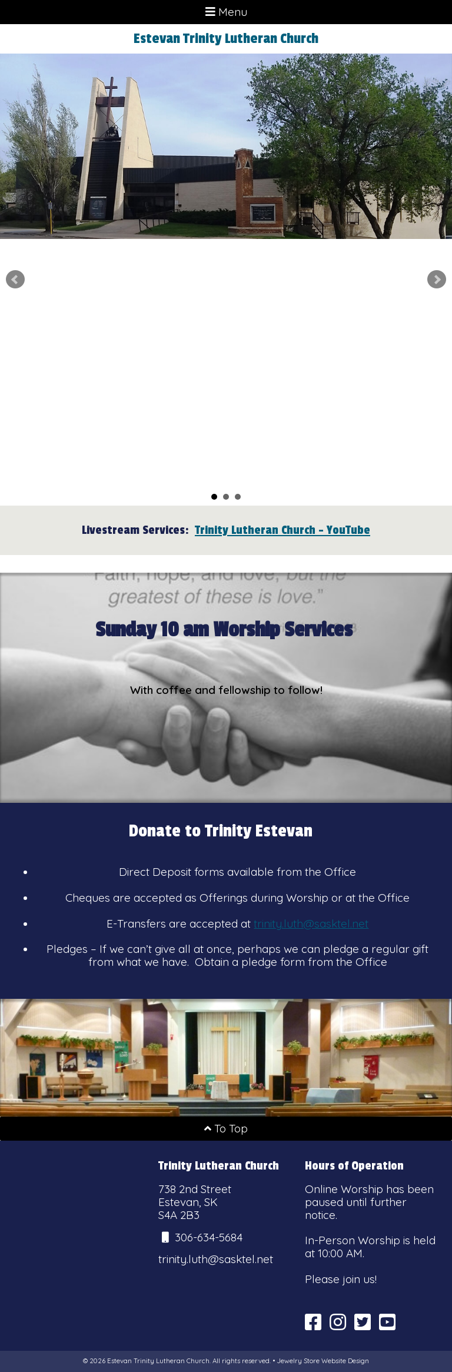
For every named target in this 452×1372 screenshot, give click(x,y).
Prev (15, 279)
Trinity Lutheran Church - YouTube (282, 530)
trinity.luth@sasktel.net (311, 923)
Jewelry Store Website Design (323, 1361)
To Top (226, 1128)
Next (436, 279)
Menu (226, 12)
